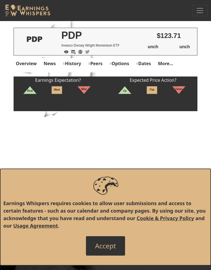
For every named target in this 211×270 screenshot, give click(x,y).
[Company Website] (79, 51)
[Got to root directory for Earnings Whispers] (26, 10)
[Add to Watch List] (64, 51)
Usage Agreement (35, 225)
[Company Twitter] (86, 51)
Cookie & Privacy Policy (165, 218)
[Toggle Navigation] (200, 10)
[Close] (105, 246)
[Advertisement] (105, 150)
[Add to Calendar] (72, 51)
